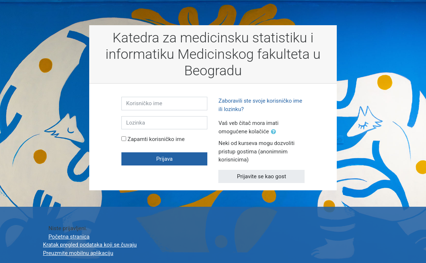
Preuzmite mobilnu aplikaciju (78, 253)
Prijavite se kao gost (261, 176)
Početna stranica (69, 236)
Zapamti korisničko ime (156, 139)
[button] (275, 132)
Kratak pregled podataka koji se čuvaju (90, 244)
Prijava (164, 159)
